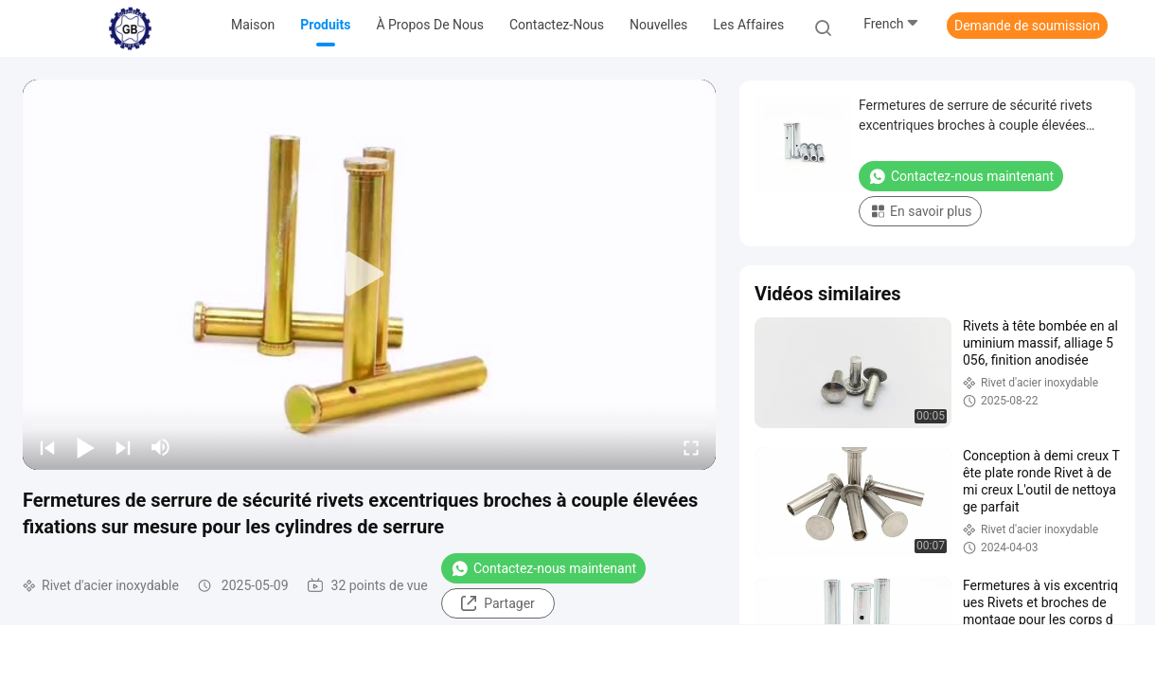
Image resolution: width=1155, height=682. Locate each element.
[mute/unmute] (161, 447)
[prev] (47, 447)
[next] (123, 447)
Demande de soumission (1027, 25)
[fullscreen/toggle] (691, 447)
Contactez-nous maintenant (543, 568)
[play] (369, 274)
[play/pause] (85, 447)
